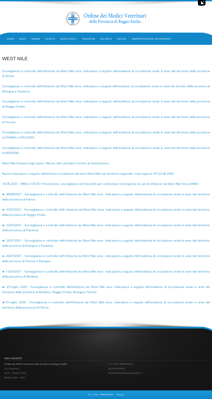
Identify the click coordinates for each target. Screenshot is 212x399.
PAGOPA (121, 38)
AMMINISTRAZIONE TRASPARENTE (151, 38)
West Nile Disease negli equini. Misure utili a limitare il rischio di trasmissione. (56, 163)
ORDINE (35, 38)
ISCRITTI (50, 38)
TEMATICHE (88, 38)
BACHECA (106, 38)
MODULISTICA (68, 38)
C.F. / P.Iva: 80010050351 (100, 394)
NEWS (22, 38)
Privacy (120, 394)
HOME (10, 38)
